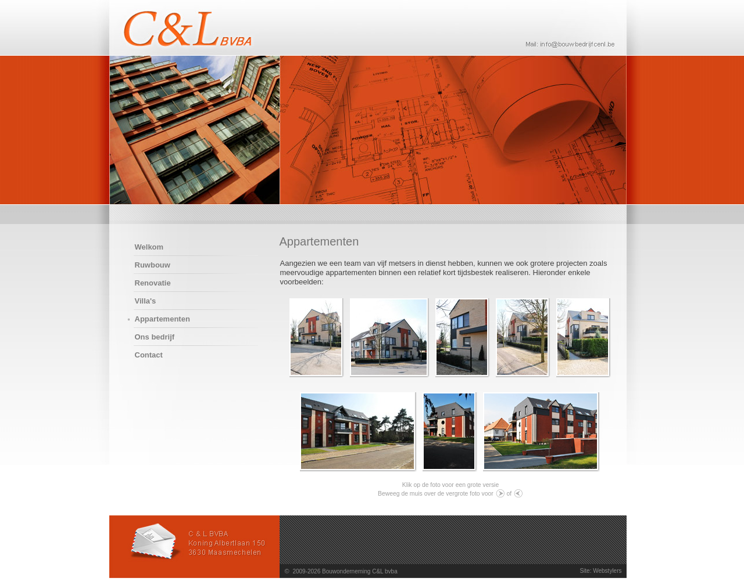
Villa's (145, 301)
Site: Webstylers (600, 571)
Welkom (149, 247)
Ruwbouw (152, 265)
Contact (149, 355)
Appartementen (162, 319)
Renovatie (153, 283)
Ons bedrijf (155, 337)
